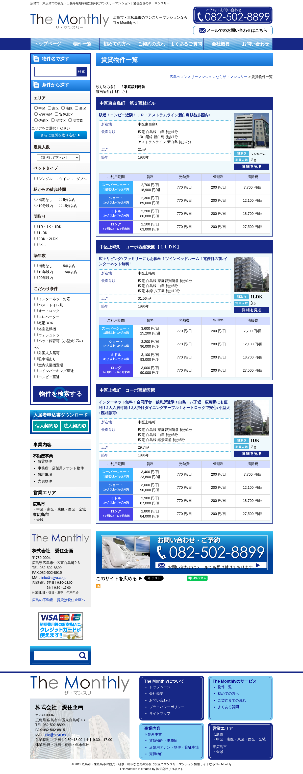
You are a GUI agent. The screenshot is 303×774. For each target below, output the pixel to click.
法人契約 (72, 425)
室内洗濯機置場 (48, 365)
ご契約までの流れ (232, 700)
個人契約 (44, 425)
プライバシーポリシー (167, 707)
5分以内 (67, 200)
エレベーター (47, 317)
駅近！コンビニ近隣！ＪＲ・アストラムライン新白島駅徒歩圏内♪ (155, 115)
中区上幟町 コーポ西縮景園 (127, 390)
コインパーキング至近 (54, 371)
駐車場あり (45, 359)
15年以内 (68, 272)
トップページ (47, 43)
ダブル (79, 179)
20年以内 (43, 278)
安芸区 (58, 120)
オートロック (47, 311)
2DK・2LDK (46, 239)
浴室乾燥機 (45, 329)
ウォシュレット (48, 335)
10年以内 (43, 272)
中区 (40, 108)
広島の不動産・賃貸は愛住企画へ (58, 600)
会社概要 (221, 43)
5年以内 (67, 266)
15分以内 (68, 206)
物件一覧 (82, 43)
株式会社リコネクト (169, 769)
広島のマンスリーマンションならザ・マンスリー (208, 77)
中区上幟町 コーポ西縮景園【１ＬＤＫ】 (140, 247)
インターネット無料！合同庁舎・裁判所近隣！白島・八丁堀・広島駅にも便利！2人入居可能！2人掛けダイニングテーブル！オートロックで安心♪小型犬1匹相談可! (164, 407)
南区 (67, 108)
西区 (80, 108)
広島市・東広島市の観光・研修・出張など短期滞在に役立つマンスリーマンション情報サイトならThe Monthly (156, 764)
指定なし (43, 200)
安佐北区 (64, 114)
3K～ (40, 245)
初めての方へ (117, 43)
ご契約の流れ (151, 43)
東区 (53, 108)
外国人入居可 (47, 353)
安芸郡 (75, 120)
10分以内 (43, 206)
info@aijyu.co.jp (53, 578)
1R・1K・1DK (47, 227)
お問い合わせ (255, 43)
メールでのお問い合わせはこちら (237, 30)
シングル (43, 179)
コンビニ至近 (47, 377)
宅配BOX (43, 323)
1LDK (40, 233)
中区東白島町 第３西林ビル (127, 103)
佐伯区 (41, 120)
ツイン (62, 179)
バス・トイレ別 (48, 305)
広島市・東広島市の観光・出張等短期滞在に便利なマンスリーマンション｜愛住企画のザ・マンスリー (100, 3)
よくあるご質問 (186, 43)
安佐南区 (43, 114)
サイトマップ (159, 713)
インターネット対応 (52, 299)
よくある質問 (228, 707)
